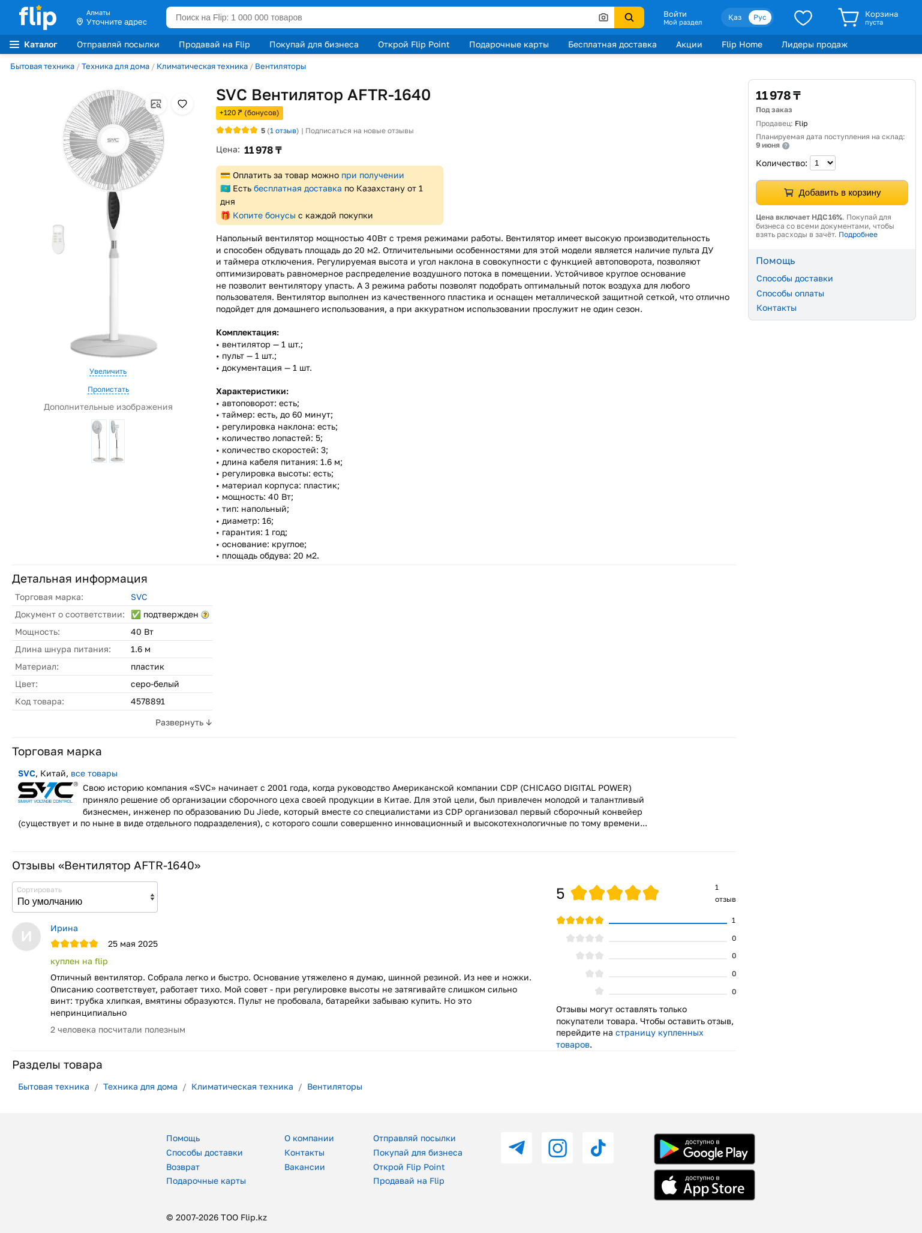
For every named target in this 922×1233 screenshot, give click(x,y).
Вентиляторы (280, 66)
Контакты (776, 307)
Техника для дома (115, 66)
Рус (760, 17)
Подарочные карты (509, 44)
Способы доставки (794, 278)
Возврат (183, 1167)
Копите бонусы (264, 215)
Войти (675, 14)
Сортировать (39, 889)
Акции (689, 44)
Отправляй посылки (118, 44)
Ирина (64, 928)
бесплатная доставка (298, 188)
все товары (94, 773)
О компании (309, 1138)
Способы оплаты (790, 293)
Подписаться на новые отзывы (359, 130)
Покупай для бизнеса (314, 44)
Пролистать (108, 389)
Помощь (183, 1138)
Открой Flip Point (414, 44)
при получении (372, 175)
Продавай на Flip (214, 44)
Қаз (734, 17)
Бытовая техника (42, 66)
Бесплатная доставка (612, 44)
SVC (139, 597)
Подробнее (858, 234)
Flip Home (742, 44)
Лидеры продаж (815, 44)
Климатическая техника (202, 66)
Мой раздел (682, 22)
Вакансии (304, 1167)
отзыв (283, 130)
